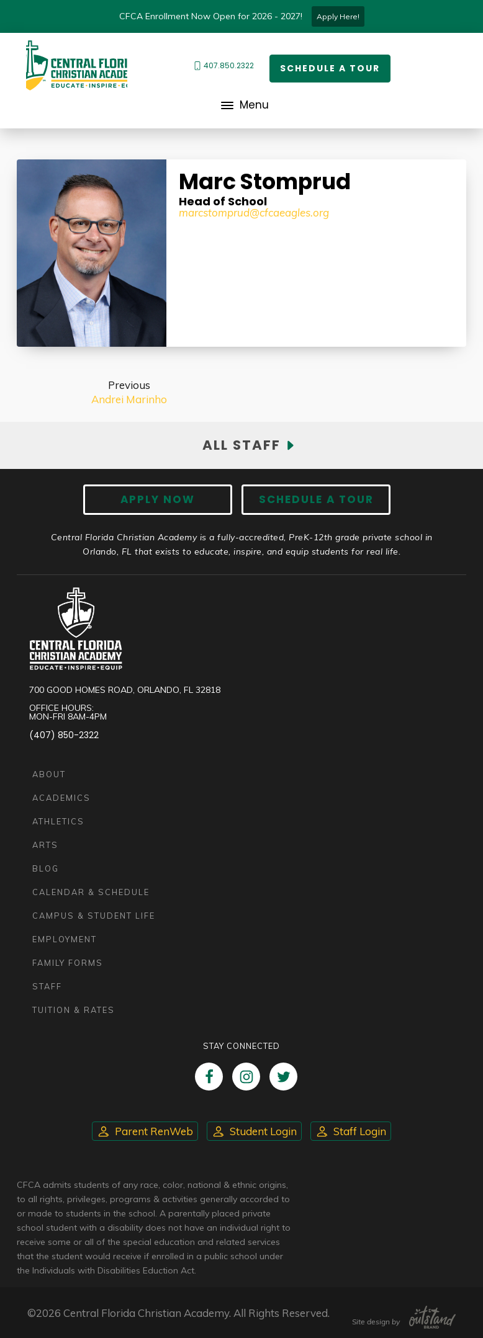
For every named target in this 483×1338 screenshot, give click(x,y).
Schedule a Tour (330, 68)
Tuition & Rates (73, 1010)
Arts (45, 845)
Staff (47, 986)
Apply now (157, 499)
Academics (61, 798)
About (49, 774)
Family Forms (67, 963)
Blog (45, 868)
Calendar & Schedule (91, 892)
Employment (64, 939)
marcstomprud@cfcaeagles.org (254, 212)
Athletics (58, 821)
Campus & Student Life (93, 916)
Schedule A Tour (316, 499)
